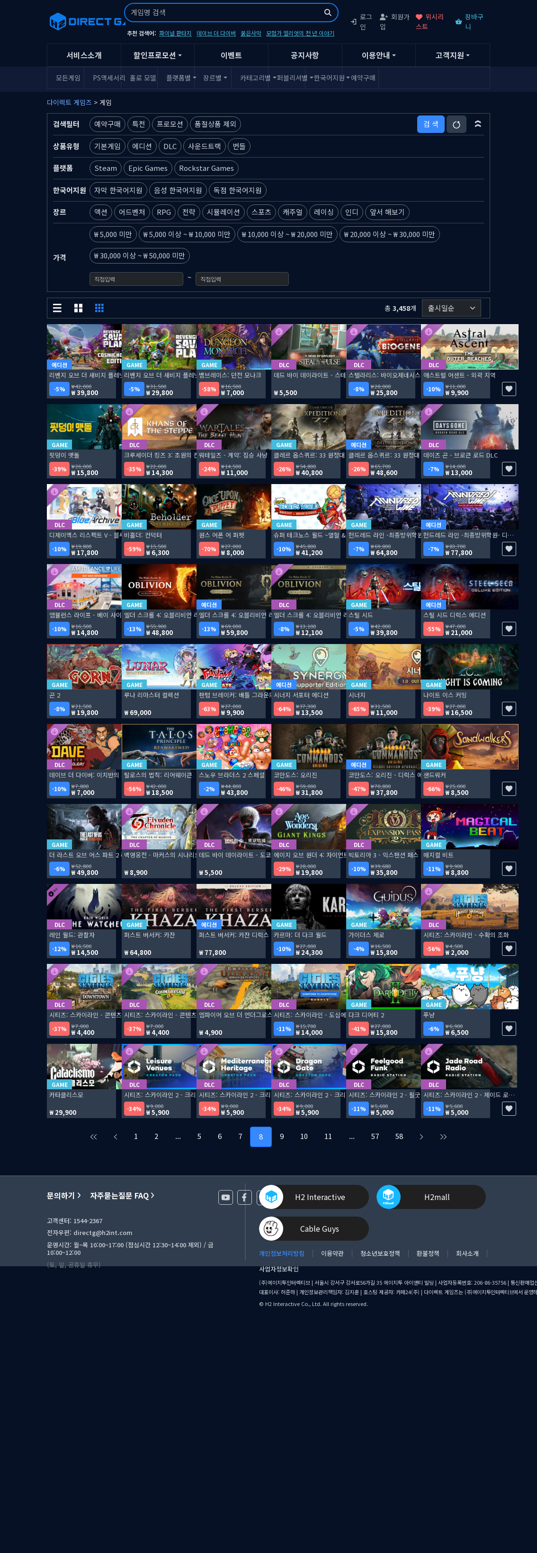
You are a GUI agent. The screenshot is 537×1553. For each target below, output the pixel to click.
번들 (239, 146)
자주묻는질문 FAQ (122, 1195)
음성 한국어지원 (178, 190)
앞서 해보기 (387, 212)
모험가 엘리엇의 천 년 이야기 (300, 33)
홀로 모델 (142, 77)
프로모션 (170, 124)
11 (328, 1136)
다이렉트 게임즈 (69, 102)
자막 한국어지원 (118, 190)
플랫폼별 (178, 77)
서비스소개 (84, 55)
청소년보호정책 (380, 1253)
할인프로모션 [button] (155, 55)
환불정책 (428, 1253)
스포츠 (261, 212)
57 (375, 1136)
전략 (189, 212)
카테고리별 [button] (252, 77)
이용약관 (332, 1253)
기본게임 (107, 146)
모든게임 (68, 77)
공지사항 (305, 55)
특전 (138, 124)
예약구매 (363, 77)
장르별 (212, 77)
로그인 (361, 21)
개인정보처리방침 (281, 1253)
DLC (170, 146)
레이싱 (324, 212)
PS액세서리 (105, 77)
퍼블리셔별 (289, 77)
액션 (100, 212)
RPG (164, 212)
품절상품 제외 (215, 124)
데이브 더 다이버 (216, 33)
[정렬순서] (451, 308)
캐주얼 (293, 212)
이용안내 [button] (376, 55)
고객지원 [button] (450, 55)
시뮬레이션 (223, 212)
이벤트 (231, 55)
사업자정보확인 (279, 1269)
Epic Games (148, 168)
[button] (478, 124)
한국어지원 (326, 77)
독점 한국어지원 (238, 190)
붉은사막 (251, 33)
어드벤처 (132, 212)
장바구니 (469, 21)
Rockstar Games (206, 168)
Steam (105, 168)
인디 (351, 212)
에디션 (142, 146)
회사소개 (467, 1253)
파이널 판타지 (175, 33)
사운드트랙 (204, 146)
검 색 (431, 124)
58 (399, 1136)
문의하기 (64, 1195)
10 (304, 1136)
